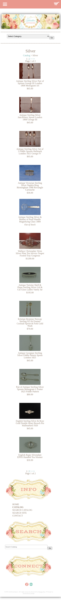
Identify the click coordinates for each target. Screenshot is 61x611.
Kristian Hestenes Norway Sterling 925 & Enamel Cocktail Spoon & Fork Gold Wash (30, 322)
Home (15, 504)
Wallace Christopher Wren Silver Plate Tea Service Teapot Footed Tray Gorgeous (30, 253)
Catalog (26, 55)
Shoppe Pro (41, 592)
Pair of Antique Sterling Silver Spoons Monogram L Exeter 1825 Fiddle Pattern (30, 389)
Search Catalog (22, 510)
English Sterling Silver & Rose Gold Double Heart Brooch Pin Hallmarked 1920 (30, 423)
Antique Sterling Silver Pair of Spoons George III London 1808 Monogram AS (30, 83)
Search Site (19, 513)
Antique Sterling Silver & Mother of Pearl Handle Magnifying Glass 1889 (30, 219)
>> (33, 59)
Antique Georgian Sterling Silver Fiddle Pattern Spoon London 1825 (29, 355)
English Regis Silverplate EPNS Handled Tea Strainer (30, 456)
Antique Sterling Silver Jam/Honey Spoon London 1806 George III (30, 117)
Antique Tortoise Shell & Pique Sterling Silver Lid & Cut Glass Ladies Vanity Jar (29, 287)
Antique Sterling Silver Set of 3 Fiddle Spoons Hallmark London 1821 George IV (29, 151)
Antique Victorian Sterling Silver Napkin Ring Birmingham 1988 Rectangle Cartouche (30, 186)
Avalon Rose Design (28, 593)
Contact (17, 515)
